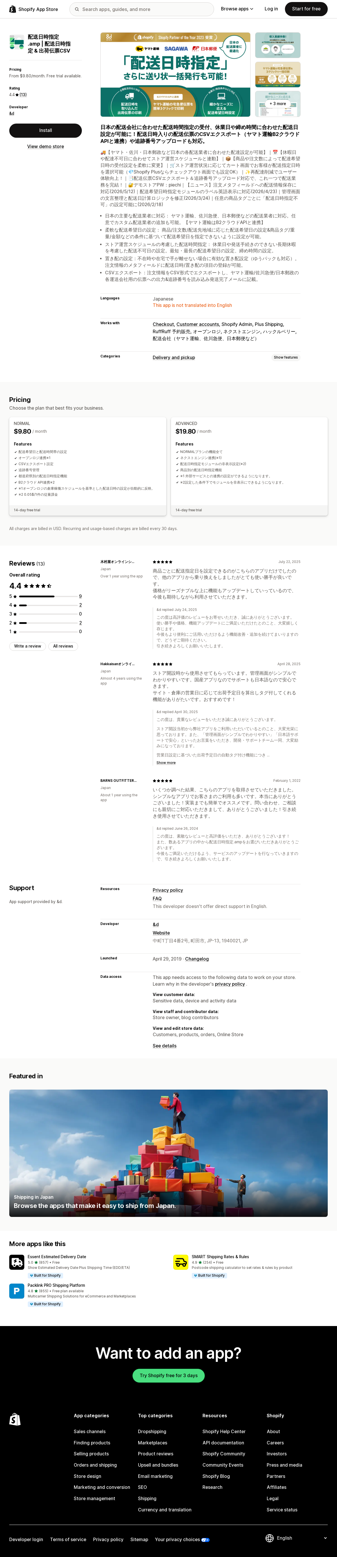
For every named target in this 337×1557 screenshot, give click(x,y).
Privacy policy (168, 890)
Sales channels (90, 1431)
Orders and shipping (95, 1465)
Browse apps (237, 9)
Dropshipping (152, 1431)
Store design (87, 1476)
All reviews (63, 646)
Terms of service (68, 1539)
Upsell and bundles (158, 1465)
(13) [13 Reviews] (23, 94)
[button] (86, 1267)
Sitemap (139, 1539)
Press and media (284, 1465)
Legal (273, 1498)
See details (164, 1046)
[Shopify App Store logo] (33, 9)
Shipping (147, 1498)
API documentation (223, 1443)
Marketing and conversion (102, 1487)
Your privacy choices (177, 1539)
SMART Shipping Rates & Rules (220, 1256)
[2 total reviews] (80, 605)
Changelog (197, 959)
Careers (275, 1443)
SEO (142, 1487)
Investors (277, 1454)
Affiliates (276, 1487)
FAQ (157, 898)
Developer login (26, 1539)
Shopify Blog (216, 1476)
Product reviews (155, 1454)
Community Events (222, 1465)
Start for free (306, 9)
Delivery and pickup (174, 357)
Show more (166, 763)
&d (11, 113)
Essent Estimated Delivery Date (57, 1256)
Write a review (27, 646)
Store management (94, 1498)
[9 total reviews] (80, 596)
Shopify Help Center (224, 1431)
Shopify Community (223, 1454)
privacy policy (230, 984)
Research (212, 1487)
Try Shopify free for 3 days (169, 1375)
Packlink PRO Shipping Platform (56, 1285)
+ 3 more (278, 103)
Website (161, 933)
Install (45, 130)
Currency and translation (164, 1510)
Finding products (92, 1443)
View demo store (45, 146)
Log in (271, 9)
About (273, 1431)
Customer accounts (197, 324)
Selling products (91, 1454)
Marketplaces (152, 1443)
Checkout (163, 324)
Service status (282, 1510)
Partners (276, 1476)
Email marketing (155, 1476)
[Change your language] (302, 1538)
